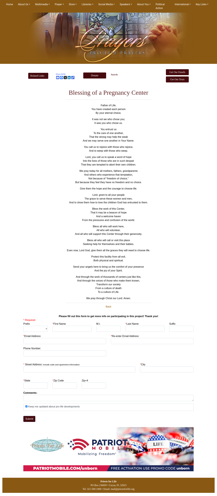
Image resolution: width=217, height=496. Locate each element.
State (27, 380)
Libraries (86, 4)
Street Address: (52, 364)
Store (72, 4)
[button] (38, 76)
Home (9, 4)
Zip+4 (85, 380)
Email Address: (32, 336)
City (143, 364)
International (182, 4)
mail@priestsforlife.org (123, 489)
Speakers (125, 4)
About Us (23, 4)
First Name (59, 323)
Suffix (172, 323)
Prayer (58, 4)
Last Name (132, 323)
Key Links (201, 4)
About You (143, 4)
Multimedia (41, 4)
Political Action (160, 6)
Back (108, 306)
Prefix (26, 323)
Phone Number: (32, 348)
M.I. (98, 323)
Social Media (105, 4)
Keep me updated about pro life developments (53, 406)
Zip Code (58, 380)
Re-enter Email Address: (125, 336)
